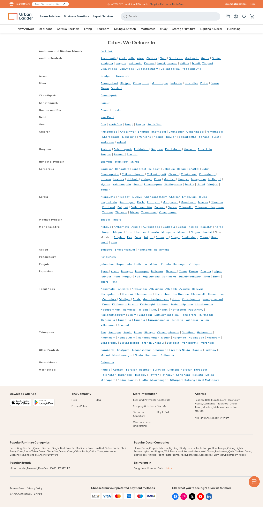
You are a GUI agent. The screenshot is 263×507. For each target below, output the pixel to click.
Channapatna (110, 174)
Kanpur (197, 350)
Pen (129, 237)
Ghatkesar (176, 58)
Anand (105, 110)
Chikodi (173, 174)
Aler (103, 332)
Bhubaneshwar (125, 249)
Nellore (184, 63)
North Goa (115, 124)
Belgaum (169, 168)
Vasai (104, 242)
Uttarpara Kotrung (182, 380)
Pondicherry (109, 256)
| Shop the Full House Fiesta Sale (166, 4)
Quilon (172, 207)
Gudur (205, 58)
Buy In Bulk (163, 412)
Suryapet (173, 342)
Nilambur (217, 202)
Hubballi (132, 179)
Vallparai (192, 320)
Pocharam (213, 337)
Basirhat (145, 369)
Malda (209, 374)
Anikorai (123, 289)
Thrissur (107, 212)
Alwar (115, 271)
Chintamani (189, 174)
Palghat (123, 207)
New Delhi (107, 117)
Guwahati (122, 76)
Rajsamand (162, 249)
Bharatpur (142, 271)
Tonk (114, 281)
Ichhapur (168, 374)
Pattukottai (178, 309)
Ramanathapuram (113, 314)
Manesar (190, 149)
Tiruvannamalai (158, 320)
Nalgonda (179, 337)
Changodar (176, 131)
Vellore (205, 320)
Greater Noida (180, 350)
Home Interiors (50, 16)
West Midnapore (209, 380)
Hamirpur (121, 161)
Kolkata (198, 374)
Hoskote (118, 179)
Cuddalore (109, 299)
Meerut (105, 355)
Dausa (193, 271)
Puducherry (195, 309)
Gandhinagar (195, 131)
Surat (215, 136)
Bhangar (127, 271)
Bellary (182, 168)
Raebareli (152, 355)
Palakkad (108, 207)
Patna (204, 83)
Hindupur (107, 63)
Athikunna (156, 289)
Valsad (121, 142)
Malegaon (168, 232)
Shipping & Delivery (144, 406)
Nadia (122, 380)
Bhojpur (125, 83)
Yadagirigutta (191, 68)
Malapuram (170, 202)
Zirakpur (195, 264)
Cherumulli (198, 294)
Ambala (106, 149)
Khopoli (118, 232)
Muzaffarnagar (122, 355)
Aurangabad (109, 83)
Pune (138, 237)
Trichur (134, 212)
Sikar (206, 276)
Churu (183, 271)
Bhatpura (123, 350)
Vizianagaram (170, 68)
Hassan (106, 179)
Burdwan (159, 369)
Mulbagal (214, 179)
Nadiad (159, 136)
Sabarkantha (188, 136)
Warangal (207, 342)
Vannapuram (167, 212)
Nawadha (191, 83)
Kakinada (135, 63)
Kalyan (193, 226)
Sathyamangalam (167, 314)
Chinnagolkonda (168, 332)
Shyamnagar (159, 380)
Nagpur (196, 232)
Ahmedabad (109, 131)
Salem (132, 314)
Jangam (121, 63)
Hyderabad (204, 332)
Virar (114, 242)
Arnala (136, 226)
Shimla (135, 161)
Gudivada (192, 58)
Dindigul (124, 299)
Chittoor (151, 58)
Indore (117, 219)
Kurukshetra (173, 149)
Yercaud (123, 325)
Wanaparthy (189, 342)
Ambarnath (121, 226)
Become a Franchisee (236, 4)
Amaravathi (109, 58)
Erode (137, 299)
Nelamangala (122, 184)
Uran (214, 237)
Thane (204, 237)
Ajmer (104, 271)
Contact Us (163, 399)
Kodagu (146, 179)
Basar (138, 332)
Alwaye (137, 196)
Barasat (131, 369)
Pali (137, 276)
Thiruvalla (186, 207)
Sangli (175, 237)
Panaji (129, 124)
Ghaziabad (160, 350)
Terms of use (17, 488)
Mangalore (198, 179)
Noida (139, 355)
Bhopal (105, 219)
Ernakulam (189, 196)
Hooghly (140, 374)
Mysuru (105, 184)
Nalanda (176, 83)
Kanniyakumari (213, 299)
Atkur (140, 58)
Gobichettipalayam (156, 299)
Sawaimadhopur (190, 276)
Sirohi (216, 276)
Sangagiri (145, 314)
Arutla (127, 332)
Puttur (138, 184)
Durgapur (200, 369)
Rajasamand (152, 276)
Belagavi (154, 168)
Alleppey (124, 196)
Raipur (105, 103)
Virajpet (213, 184)
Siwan (105, 88)
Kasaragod (127, 202)
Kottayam (153, 202)
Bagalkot (107, 168)
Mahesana (129, 136)
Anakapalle (127, 58)
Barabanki (108, 350)
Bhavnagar (158, 131)
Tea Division (180, 294)
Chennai (127, 294)
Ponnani (160, 207)
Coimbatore (216, 294)
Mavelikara (188, 202)
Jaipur (218, 271)
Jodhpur (106, 276)
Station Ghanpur (153, 342)
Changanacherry (155, 196)
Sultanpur (167, 355)
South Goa (154, 124)
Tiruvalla (121, 212)
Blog (98, 399)
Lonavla (153, 232)
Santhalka (169, 276)
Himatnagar (215, 131)
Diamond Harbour (179, 369)
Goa (103, 124)
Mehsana (145, 136)
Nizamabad (196, 337)
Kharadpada (111, 136)
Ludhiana (140, 264)
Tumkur (189, 184)
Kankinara (183, 374)
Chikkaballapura (133, 174)
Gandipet (188, 332)
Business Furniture (76, 16)
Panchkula (205, 149)
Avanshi (184, 289)
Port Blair (107, 51)
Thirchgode (206, 314)
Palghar (119, 237)
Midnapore (108, 380)
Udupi (201, 184)
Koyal (130, 232)
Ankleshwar (128, 131)
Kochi (141, 202)
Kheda (116, 110)
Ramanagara (153, 184)
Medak (165, 337)
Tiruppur (139, 320)
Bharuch (143, 131)
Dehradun (107, 362)
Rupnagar (180, 264)
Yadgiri (106, 189)
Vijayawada (109, 68)
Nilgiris (144, 309)
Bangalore (122, 168)
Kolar (157, 179)
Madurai (163, 304)
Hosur (176, 299)
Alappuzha (108, 196)
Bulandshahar (141, 350)
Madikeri (169, 179)
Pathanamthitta (141, 207)
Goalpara (107, 76)
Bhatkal (194, 168)
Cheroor (174, 196)
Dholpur (206, 271)
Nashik (207, 232)
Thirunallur (108, 320)
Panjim (140, 124)
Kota (117, 276)
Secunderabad (130, 342)
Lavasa (141, 232)
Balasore (107, 249)
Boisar (182, 226)
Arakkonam (139, 289)
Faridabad (141, 149)
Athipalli (171, 289)
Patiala (166, 264)
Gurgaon (157, 149)
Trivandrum (149, 212)
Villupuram (108, 325)
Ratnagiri (162, 237)
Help (252, 4)
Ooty (154, 309)
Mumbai (183, 232)
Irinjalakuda (109, 202)
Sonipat (132, 154)
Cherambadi (143, 294)
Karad (219, 226)
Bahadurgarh (123, 149)
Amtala (106, 369)
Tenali (196, 63)
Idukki (203, 196)
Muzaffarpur (160, 83)
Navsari (171, 136)
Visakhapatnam (147, 68)
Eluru (163, 58)
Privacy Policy (79, 406)
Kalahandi (145, 249)
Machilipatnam (167, 63)
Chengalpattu (110, 294)
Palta (144, 380)
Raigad (148, 237)
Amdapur (114, 332)
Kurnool (149, 63)
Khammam (108, 337)
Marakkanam (204, 304)
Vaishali (116, 88)
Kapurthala (124, 264)
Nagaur (127, 276)
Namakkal (130, 309)
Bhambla (107, 161)
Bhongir (149, 332)
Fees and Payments (144, 399)
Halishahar (108, 374)
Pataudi (119, 154)
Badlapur (169, 226)
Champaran (141, 83)
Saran (215, 83)
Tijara (105, 281)
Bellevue (198, 289)
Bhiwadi (171, 271)
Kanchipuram (191, 299)
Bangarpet (139, 168)
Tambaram (188, 314)
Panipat (106, 154)
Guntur (216, 58)
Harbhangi (125, 374)
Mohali (154, 264)
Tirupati (207, 63)
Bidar (205, 168)
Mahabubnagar (148, 337)
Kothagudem (126, 337)
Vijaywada (127, 68)
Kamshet (206, 226)
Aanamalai (108, 289)
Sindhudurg (190, 237)
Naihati (133, 380)
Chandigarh (109, 95)
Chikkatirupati (156, 174)
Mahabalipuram (182, 304)
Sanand (204, 136)
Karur (106, 304)
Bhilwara (157, 271)
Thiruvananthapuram (209, 207)
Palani (164, 309)
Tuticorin (177, 320)
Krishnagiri (147, 304)
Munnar (203, 202)
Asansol (118, 369)
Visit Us (161, 406)
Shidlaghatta (173, 184)
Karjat (106, 232)
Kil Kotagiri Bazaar (125, 304)
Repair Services (103, 16)
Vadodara (107, 142)
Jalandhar (107, 264)
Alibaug (106, 226)
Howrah (154, 374)
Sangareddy (109, 342)
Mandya (183, 179)
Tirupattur (124, 320)
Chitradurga (207, 174)
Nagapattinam (111, 309)
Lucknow (210, 350)
